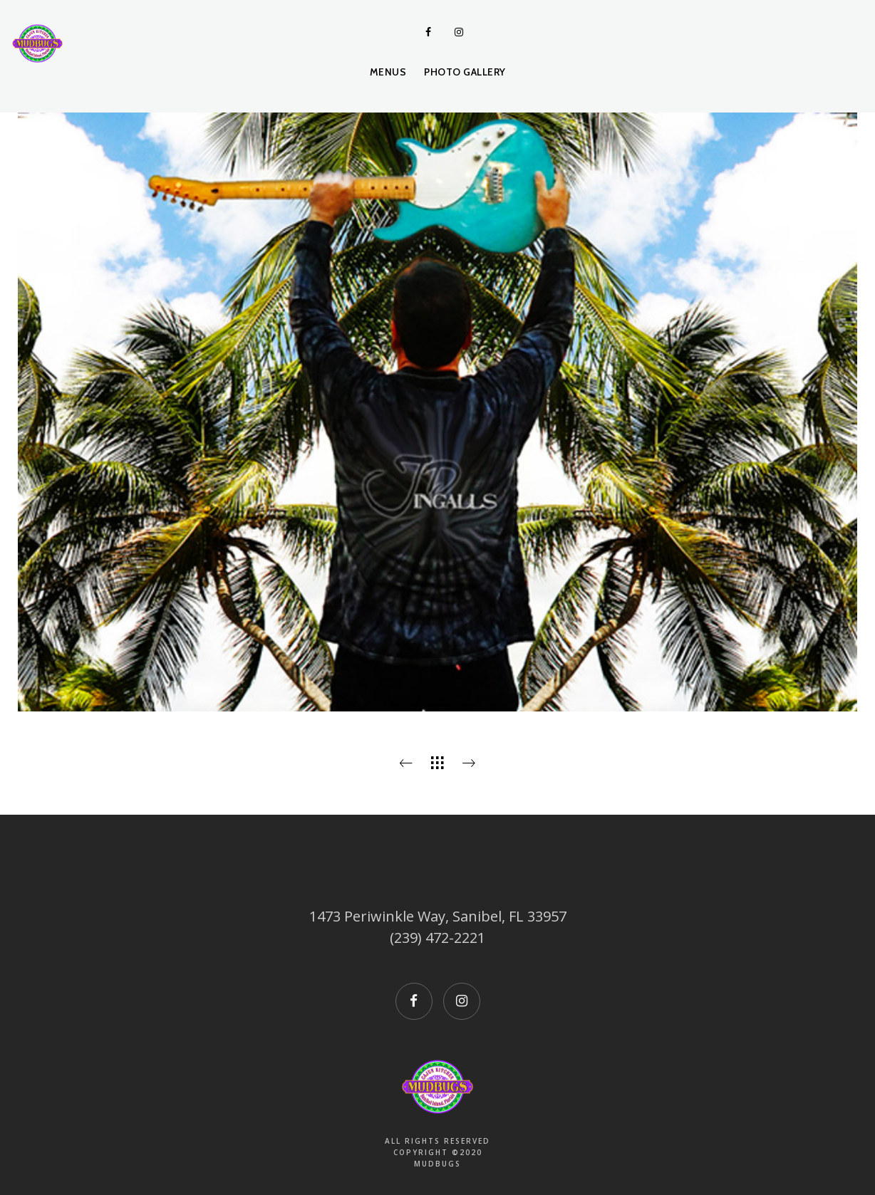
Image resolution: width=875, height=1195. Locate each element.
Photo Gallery (465, 72)
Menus (388, 72)
